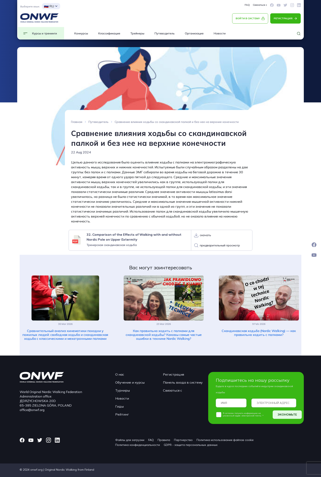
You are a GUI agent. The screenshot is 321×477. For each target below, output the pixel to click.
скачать (205, 235)
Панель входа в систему (183, 382)
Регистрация (173, 374)
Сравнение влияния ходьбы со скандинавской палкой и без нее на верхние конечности (177, 122)
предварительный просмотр (220, 245)
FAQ (247, 4)
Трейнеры (137, 33)
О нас (119, 374)
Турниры (122, 390)
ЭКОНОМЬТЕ (287, 414)
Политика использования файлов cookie (225, 440)
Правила (164, 440)
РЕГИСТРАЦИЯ (283, 18)
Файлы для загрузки (129, 440)
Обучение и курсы (130, 382)
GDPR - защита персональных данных (191, 445)
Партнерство (183, 440)
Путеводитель (165, 33)
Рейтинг (122, 414)
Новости (220, 33)
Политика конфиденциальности (137, 445)
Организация (194, 33)
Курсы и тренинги (44, 33)
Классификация (109, 33)
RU (49, 6)
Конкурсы (81, 33)
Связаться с (260, 4)
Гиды (119, 406)
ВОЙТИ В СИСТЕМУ (248, 18)
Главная (76, 122)
